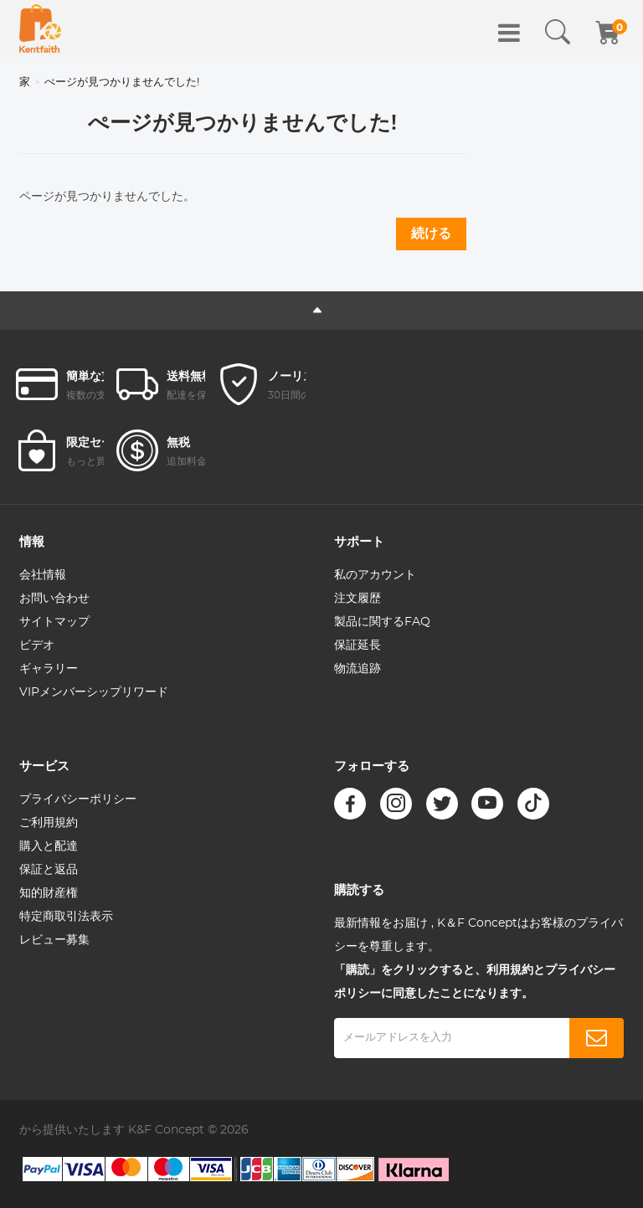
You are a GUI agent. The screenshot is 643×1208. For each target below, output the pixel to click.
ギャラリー (48, 669)
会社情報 (42, 575)
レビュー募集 (54, 940)
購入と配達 (48, 846)
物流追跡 (357, 669)
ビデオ (36, 645)
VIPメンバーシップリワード (93, 692)
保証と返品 (48, 870)
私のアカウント (375, 575)
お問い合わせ (54, 598)
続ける (431, 233)
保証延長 (357, 645)
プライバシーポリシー (77, 799)
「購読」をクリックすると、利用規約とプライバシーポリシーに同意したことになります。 (474, 982)
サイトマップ (54, 622)
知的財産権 (48, 893)
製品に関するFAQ (382, 622)
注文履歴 (357, 598)
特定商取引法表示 (66, 917)
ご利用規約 (48, 823)
